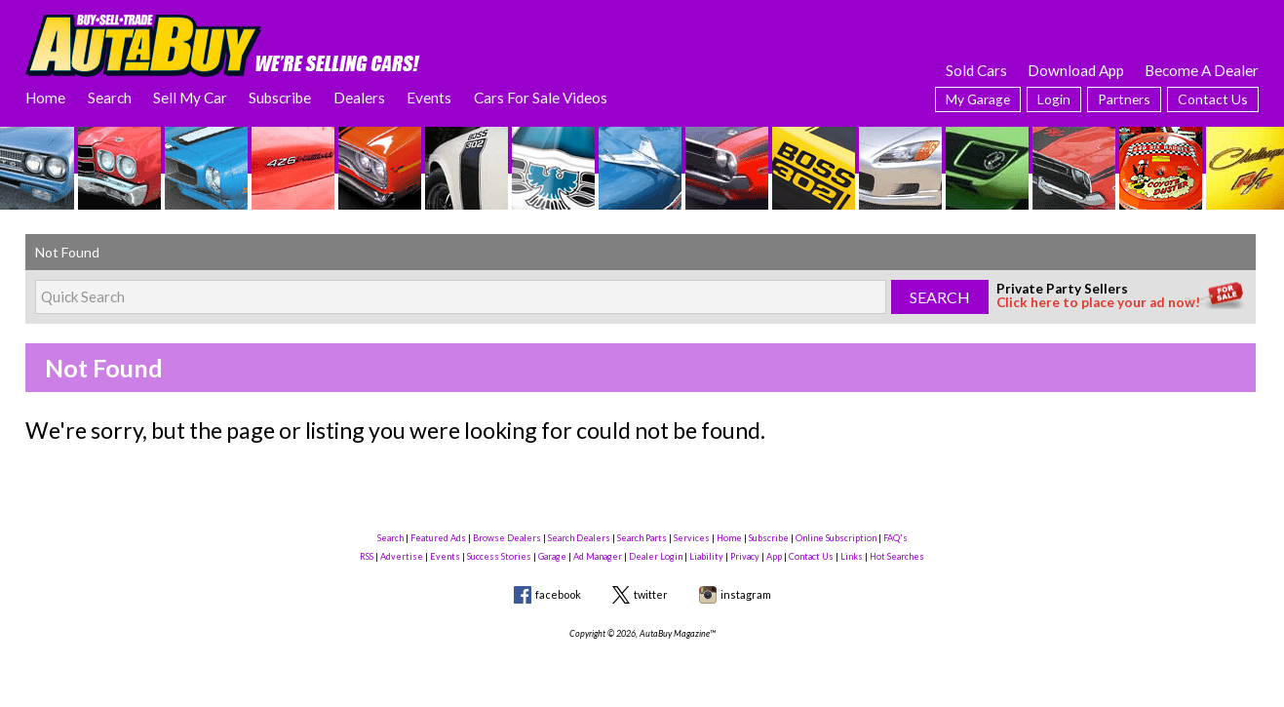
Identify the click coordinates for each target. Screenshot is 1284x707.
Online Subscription (836, 537)
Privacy (744, 556)
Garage (552, 556)
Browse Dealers (507, 537)
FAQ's (895, 537)
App (774, 556)
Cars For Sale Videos (540, 97)
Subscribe (280, 97)
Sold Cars (976, 70)
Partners (1124, 99)
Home (45, 97)
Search (110, 97)
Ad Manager (597, 556)
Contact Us (1213, 99)
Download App (1076, 70)
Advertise (401, 556)
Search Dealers (579, 537)
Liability (706, 556)
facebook (558, 594)
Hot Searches (897, 556)
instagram (745, 594)
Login (1053, 99)
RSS (366, 556)
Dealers (359, 97)
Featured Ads (438, 537)
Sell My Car (190, 97)
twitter (651, 594)
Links (851, 556)
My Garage (978, 99)
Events (429, 97)
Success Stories (499, 556)
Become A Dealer (1202, 70)
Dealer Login (655, 556)
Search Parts (642, 537)
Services (692, 537)
